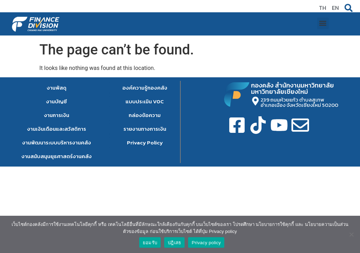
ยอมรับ (150, 242)
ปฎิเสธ (174, 242)
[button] (323, 20)
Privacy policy (206, 242)
